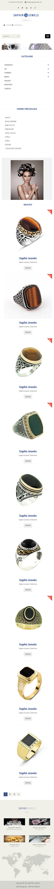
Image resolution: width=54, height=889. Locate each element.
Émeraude (9, 129)
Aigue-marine (11, 121)
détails (28, 268)
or (5, 69)
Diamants (8, 65)
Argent (7, 81)
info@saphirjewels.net (33, 2)
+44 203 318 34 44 (16, 2)
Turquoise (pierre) (13, 148)
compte (8, 25)
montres (8, 85)
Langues (26, 20)
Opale (7, 137)
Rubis (7, 141)
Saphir (8, 145)
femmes (7, 73)
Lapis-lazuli (10, 133)
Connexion (17, 25)
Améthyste (10, 125)
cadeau (7, 89)
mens (6, 77)
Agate (7, 118)
